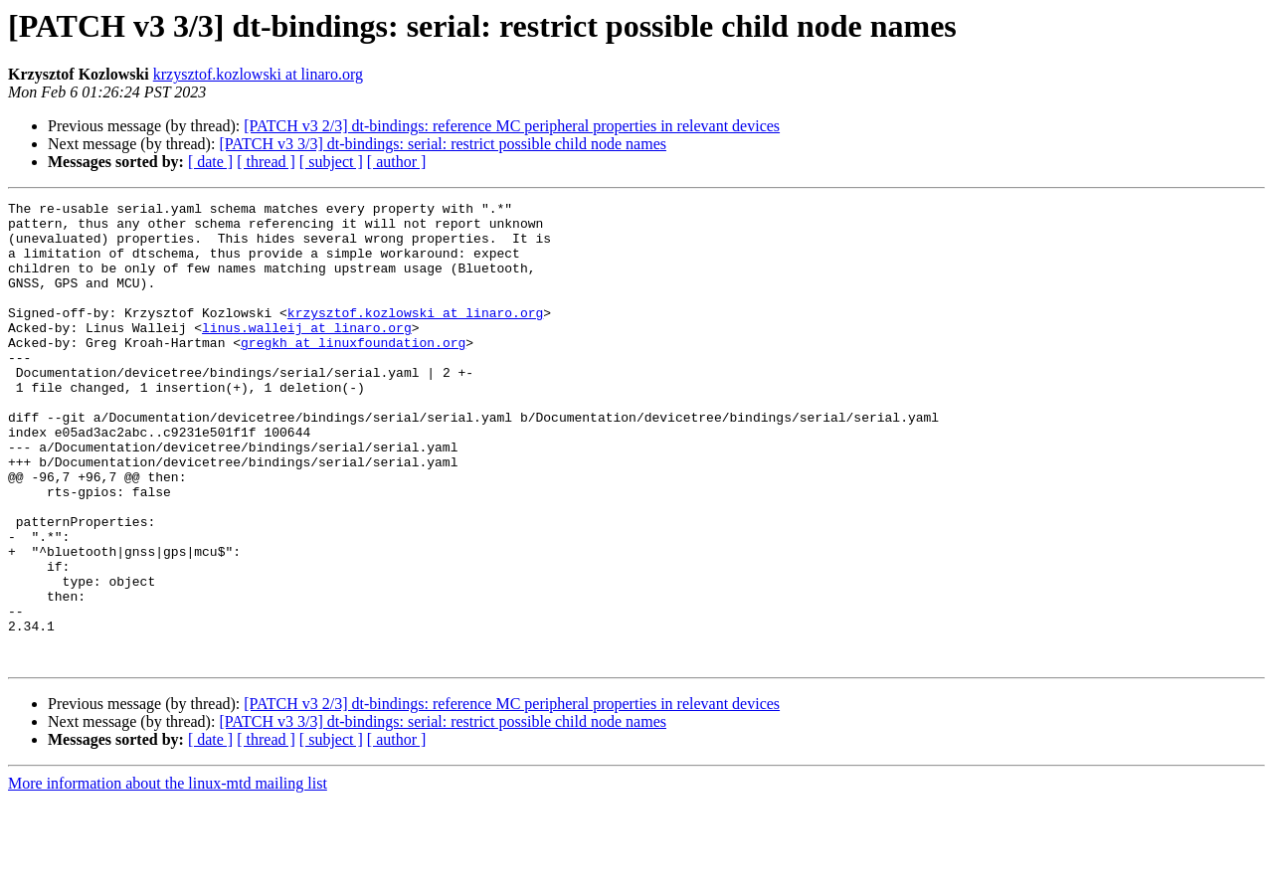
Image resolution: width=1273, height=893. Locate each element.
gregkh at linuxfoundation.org (353, 372)
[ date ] (210, 161)
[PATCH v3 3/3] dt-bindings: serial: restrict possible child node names (442, 143)
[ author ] (397, 161)
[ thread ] (266, 161)
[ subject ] (331, 161)
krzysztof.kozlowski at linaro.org (258, 74)
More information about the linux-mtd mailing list (167, 875)
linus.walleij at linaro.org (307, 354)
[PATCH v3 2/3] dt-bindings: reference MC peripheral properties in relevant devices (512, 125)
